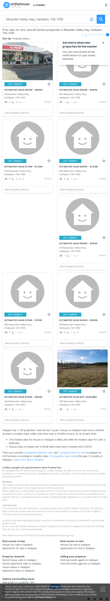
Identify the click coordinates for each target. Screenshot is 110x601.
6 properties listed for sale (38, 452)
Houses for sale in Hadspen (17, 544)
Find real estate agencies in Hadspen (80, 563)
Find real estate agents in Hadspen (79, 560)
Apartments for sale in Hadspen (19, 548)
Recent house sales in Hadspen (19, 560)
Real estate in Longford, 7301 (18, 582)
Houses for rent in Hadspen (75, 544)
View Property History (18, 113)
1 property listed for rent (71, 452)
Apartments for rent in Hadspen (77, 548)
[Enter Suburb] (50, 19)
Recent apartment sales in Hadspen (21, 563)
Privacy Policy (43, 597)
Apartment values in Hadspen (18, 570)
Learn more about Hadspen (28, 459)
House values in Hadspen (16, 567)
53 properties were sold (62, 456)
